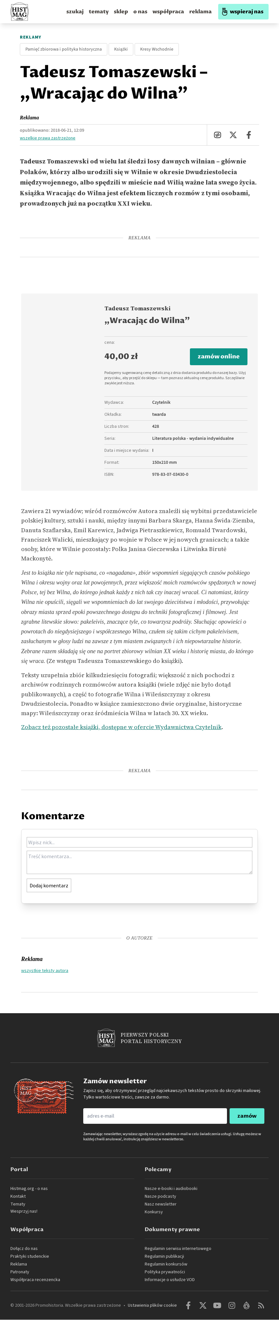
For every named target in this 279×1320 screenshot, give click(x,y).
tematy (99, 11)
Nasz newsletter (161, 1204)
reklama (200, 11)
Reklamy (30, 37)
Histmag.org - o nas (29, 1189)
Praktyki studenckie (29, 1257)
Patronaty (19, 1272)
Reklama (29, 117)
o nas (140, 11)
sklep (121, 11)
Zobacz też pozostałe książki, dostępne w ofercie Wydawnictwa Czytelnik (121, 727)
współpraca (168, 11)
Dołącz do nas (24, 1249)
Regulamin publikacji (164, 1257)
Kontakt (18, 1197)
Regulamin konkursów (166, 1264)
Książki (121, 49)
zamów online (219, 357)
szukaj (75, 11)
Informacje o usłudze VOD (170, 1280)
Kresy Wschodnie (156, 49)
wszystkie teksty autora (44, 971)
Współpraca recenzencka (35, 1280)
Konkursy (154, 1212)
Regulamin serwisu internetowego (178, 1249)
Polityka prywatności (165, 1272)
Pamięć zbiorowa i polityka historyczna (63, 49)
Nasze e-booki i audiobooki (171, 1189)
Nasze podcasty (160, 1197)
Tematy (17, 1204)
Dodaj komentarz (49, 885)
